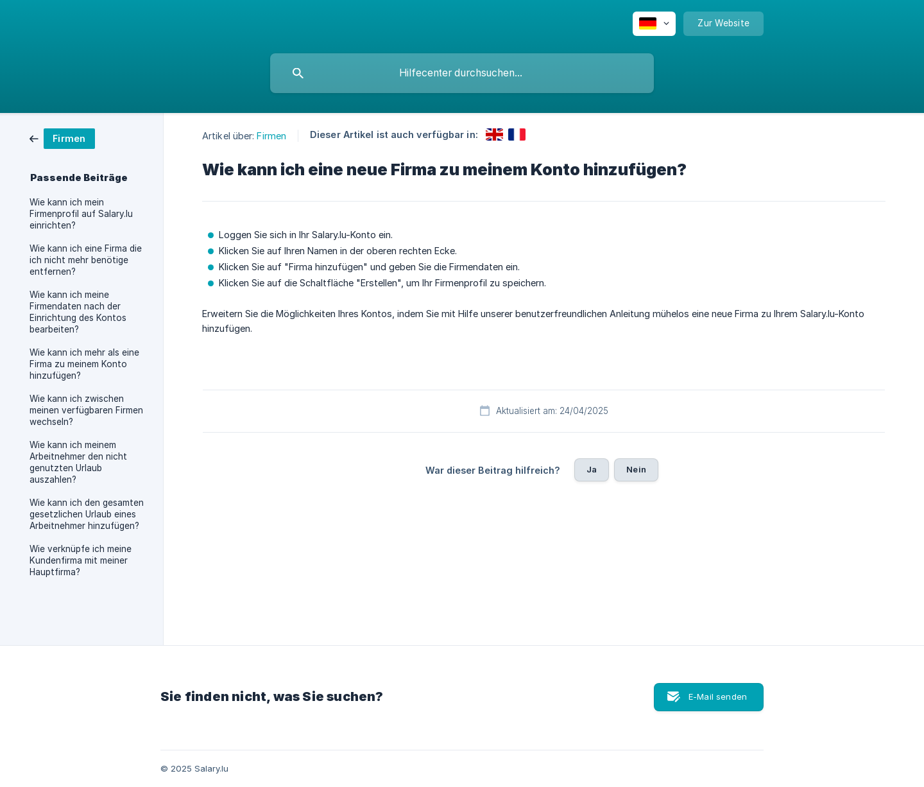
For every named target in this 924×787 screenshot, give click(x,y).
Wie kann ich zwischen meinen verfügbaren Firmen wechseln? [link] (86, 410)
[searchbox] (462, 73)
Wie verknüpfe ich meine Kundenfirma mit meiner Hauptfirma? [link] (81, 560)
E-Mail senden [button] (718, 696)
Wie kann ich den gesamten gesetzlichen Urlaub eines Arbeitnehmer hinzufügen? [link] (87, 514)
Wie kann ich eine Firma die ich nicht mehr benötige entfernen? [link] (86, 260)
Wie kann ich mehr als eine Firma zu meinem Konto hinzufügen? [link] (84, 364)
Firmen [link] (271, 135)
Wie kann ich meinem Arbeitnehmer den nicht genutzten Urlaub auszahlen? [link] (78, 462)
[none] (654, 24)
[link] (62, 138)
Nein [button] (636, 469)
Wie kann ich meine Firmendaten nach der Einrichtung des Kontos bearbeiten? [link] (78, 312)
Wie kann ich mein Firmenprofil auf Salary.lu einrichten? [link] (81, 213)
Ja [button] (591, 469)
